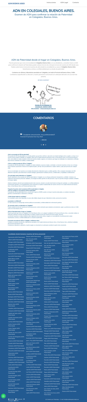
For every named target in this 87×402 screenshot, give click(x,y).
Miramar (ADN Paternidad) (51, 268)
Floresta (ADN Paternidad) (33, 257)
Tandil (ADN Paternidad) (69, 286)
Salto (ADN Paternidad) (50, 386)
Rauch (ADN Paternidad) (51, 365)
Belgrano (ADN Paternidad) (16, 272)
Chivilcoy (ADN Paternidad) (16, 357)
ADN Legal (64, 2)
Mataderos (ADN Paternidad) (52, 260)
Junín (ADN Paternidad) (32, 351)
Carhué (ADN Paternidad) (15, 321)
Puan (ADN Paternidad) (50, 348)
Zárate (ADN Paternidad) (69, 391)
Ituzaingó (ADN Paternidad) (34, 338)
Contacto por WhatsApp (52, 399)
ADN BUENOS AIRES (16, 3)
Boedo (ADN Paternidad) (15, 294)
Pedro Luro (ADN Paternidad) (52, 328)
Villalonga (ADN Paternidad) (70, 384)
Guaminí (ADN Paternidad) (33, 326)
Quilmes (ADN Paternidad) (51, 357)
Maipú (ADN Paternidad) (51, 240)
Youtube (11, 399)
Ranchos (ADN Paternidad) (51, 362)
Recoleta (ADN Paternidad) (51, 367)
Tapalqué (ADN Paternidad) (70, 289)
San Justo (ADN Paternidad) (70, 260)
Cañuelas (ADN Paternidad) (16, 346)
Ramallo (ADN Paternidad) (51, 360)
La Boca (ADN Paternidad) (33, 354)
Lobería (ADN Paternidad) (33, 379)
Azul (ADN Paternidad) (14, 256)
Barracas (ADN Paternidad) (16, 270)
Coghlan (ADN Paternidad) (15, 360)
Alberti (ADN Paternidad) (15, 239)
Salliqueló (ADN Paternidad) (52, 384)
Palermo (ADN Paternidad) (51, 309)
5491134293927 (43, 80)
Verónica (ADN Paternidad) (69, 318)
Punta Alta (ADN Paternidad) (52, 355)
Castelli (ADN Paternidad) (15, 343)
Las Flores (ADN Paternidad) (34, 372)
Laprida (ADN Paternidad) (33, 369)
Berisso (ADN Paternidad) (15, 292)
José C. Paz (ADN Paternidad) (34, 340)
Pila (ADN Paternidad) (50, 341)
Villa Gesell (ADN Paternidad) (70, 343)
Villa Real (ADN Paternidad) (70, 361)
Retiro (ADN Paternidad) (51, 369)
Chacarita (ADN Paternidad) (16, 350)
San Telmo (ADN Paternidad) (70, 277)
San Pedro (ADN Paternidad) (70, 275)
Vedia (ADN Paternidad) (69, 309)
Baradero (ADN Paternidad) (16, 268)
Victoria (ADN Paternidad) (69, 324)
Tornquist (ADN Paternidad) (70, 294)
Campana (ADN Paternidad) (16, 311)
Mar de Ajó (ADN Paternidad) (52, 243)
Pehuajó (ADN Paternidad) (51, 331)
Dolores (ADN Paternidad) (33, 236)
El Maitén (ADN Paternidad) (34, 243)
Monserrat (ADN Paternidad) (52, 270)
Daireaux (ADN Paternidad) (16, 388)
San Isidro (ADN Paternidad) (70, 257)
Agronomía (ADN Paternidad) (16, 237)
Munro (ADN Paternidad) (51, 283)
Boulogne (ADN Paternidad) (16, 297)
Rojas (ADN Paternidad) (51, 372)
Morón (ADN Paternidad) (51, 281)
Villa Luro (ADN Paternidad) (70, 350)
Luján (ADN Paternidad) (33, 393)
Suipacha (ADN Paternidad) (70, 284)
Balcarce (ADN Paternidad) (16, 263)
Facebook (18, 399)
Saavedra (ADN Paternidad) (52, 379)
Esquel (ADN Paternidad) (33, 248)
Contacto (75, 2)
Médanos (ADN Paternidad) (52, 286)
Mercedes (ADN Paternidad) (52, 263)
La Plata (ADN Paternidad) (33, 364)
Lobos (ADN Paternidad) (33, 382)
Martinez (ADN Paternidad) (52, 258)
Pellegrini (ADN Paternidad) (52, 333)
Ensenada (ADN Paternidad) (34, 245)
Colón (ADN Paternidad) (15, 365)
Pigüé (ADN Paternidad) (51, 338)
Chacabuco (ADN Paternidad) (16, 348)
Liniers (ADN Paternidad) (33, 377)
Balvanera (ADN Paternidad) (16, 265)
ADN (16, 400)
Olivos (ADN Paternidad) (51, 307)
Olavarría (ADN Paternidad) (52, 304)
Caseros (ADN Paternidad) (15, 341)
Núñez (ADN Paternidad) (51, 302)
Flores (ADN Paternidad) (33, 254)
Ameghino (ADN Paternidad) (16, 244)
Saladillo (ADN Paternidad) (51, 381)
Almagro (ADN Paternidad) (15, 242)
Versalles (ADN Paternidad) (70, 315)
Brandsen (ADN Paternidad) (16, 302)
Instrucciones (51, 2)
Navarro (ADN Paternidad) (51, 288)
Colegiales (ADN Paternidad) (16, 362)
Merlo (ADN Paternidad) (51, 265)
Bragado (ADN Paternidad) (16, 299)
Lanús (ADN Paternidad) (33, 367)
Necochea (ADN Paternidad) (52, 291)
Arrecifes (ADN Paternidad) (16, 247)
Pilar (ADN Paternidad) (50, 343)
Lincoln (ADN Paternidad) (33, 374)
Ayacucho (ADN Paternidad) (16, 253)
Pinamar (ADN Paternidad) (51, 346)
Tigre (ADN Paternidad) (68, 291)
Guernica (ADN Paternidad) (34, 329)
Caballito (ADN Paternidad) (16, 308)
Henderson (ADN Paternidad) (34, 331)
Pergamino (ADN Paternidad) (52, 336)
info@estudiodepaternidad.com (71, 399)
